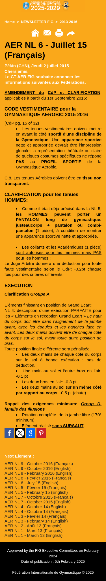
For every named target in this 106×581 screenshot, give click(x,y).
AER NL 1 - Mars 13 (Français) (33, 530)
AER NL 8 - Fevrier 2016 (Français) (38, 478)
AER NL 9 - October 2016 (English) (38, 468)
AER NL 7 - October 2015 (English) (38, 501)
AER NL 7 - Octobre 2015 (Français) (39, 497)
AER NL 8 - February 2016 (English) (38, 473)
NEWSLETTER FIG (37, 22)
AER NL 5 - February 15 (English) (36, 492)
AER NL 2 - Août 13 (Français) (33, 525)
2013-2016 (68, 22)
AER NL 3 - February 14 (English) (36, 521)
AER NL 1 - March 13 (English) (33, 535)
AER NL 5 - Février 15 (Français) (35, 487)
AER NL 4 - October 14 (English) (35, 506)
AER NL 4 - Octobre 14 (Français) (36, 511)
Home (10, 22)
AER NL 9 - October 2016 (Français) (39, 463)
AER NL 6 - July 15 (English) (31, 482)
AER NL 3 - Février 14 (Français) (35, 516)
